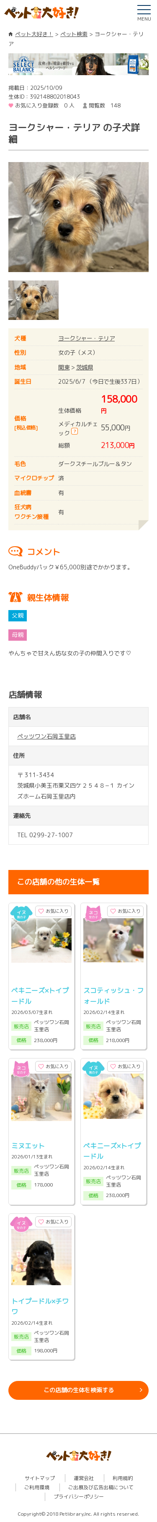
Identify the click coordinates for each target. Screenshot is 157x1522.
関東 (63, 367)
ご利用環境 (36, 1487)
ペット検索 (74, 34)
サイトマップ (40, 1478)
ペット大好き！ (34, 34)
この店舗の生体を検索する (79, 1390)
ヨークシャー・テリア (86, 338)
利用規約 (123, 1478)
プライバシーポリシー (79, 1496)
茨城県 (84, 367)
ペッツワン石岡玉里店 (46, 736)
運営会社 (84, 1478)
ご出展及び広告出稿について (101, 1487)
